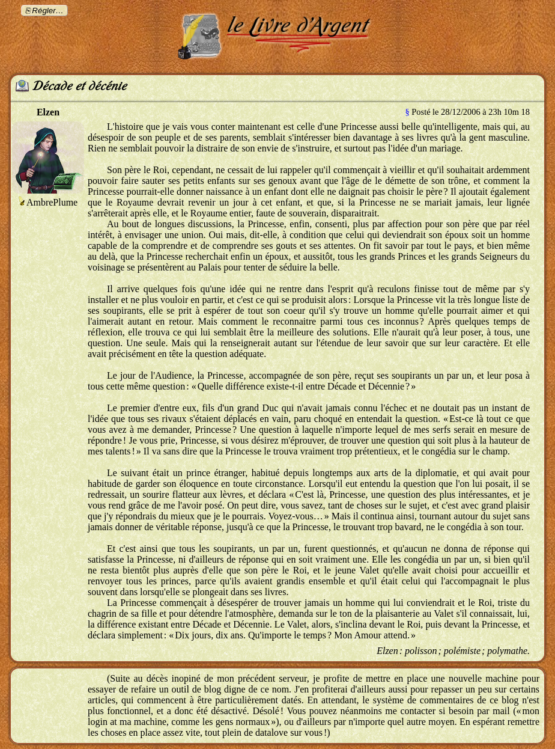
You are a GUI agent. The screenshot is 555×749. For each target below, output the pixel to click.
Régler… (48, 10)
